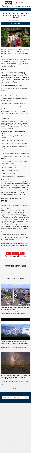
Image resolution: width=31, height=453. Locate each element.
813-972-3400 (17, 9)
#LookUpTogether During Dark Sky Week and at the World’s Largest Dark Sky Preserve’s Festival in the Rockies (15, 377)
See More (15, 388)
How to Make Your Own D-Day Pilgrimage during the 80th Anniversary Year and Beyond (14, 342)
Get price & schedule (15, 23)
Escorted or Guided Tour (17, 20)
